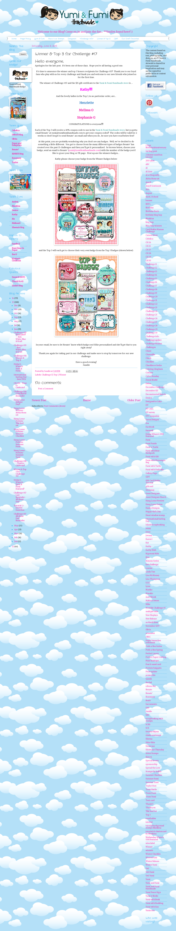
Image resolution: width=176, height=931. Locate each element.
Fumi (148, 440)
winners (149, 850)
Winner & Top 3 (103, 38)
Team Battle (151, 789)
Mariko (149, 590)
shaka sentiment (153, 735)
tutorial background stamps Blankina (155, 827)
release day (151, 686)
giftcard (149, 486)
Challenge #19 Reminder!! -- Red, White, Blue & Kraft (20, 337)
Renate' (15, 149)
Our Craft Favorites (130, 38)
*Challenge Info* (86, 38)
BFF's (148, 204)
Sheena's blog (18, 227)
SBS (147, 715)
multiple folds (152, 611)
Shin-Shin (150, 742)
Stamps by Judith (153, 771)
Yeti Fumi (150, 872)
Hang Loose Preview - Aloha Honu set (20, 411)
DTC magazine (152, 416)
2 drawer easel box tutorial (154, 156)
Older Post (134, 400)
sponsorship (151, 764)
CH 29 (148, 257)
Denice (15, 210)
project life (150, 675)
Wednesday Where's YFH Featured (155, 838)
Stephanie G (86, 117)
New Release (151, 619)
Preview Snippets (153, 668)
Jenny (148, 528)
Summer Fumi (152, 779)
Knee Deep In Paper (18, 249)
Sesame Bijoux (152, 732)
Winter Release (152, 861)
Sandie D (16, 244)
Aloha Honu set (152, 179)
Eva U (14, 254)
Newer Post (39, 400)
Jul (15, 325)
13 (13, 302)
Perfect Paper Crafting (156, 657)
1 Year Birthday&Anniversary (156, 146)
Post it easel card (153, 664)
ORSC (148, 637)
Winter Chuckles (153, 854)
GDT (148, 477)
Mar (16, 533)
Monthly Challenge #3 (155, 608)
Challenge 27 (151, 322)
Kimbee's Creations (16, 260)
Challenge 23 (151, 307)
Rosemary (16, 158)
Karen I (149, 539)
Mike (148, 604)
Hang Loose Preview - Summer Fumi (19, 443)
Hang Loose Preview (155, 501)
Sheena (149, 739)
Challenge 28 (151, 326)
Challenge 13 (151, 271)
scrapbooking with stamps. (154, 720)
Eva (147, 423)
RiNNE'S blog (18, 154)
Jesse (148, 532)
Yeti (147, 868)
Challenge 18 (151, 289)
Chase (148, 351)
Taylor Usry (151, 786)
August (149, 193)
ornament (150, 633)
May (16, 526)
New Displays (152, 615)
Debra (148, 383)
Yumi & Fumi (39, 38)
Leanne (149, 568)
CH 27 (148, 250)
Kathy (15, 214)
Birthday (150, 208)
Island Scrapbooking (155, 525)
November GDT (152, 626)
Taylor (15, 162)
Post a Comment (45, 389)
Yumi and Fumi (152, 883)
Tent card (150, 800)
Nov (16, 309)
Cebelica (16, 130)
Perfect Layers (152, 653)
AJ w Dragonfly (152, 175)
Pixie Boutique (152, 661)
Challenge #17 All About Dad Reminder (20, 517)
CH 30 (148, 260)
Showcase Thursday (155, 750)
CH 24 (148, 242)
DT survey (150, 412)
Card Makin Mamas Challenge (155, 230)
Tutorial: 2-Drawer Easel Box (19, 508)
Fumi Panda (151, 443)
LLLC (148, 583)
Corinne (149, 373)
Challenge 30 (151, 333)
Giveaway (150, 490)
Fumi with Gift (152, 457)
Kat (147, 543)
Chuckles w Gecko (154, 365)
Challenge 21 (151, 300)
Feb (16, 537)
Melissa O (86, 110)
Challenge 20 (151, 297)
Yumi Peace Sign (153, 892)
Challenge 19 (151, 293)
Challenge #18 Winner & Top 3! (20, 358)
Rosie (148, 700)
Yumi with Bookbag (154, 903)
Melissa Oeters (152, 601)
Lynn (148, 586)
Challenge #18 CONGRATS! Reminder (20, 393)
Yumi (148, 879)
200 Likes (150, 161)
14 (13, 298)
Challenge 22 (151, 304)
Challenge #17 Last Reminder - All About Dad (20, 497)
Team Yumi (151, 797)
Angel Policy (25, 38)
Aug (16, 321)
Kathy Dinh (151, 550)
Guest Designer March (156, 497)
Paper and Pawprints (17, 144)
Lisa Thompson (153, 579)
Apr (16, 529)
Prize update (151, 672)
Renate (149, 690)
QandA (149, 679)
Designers (72, 38)
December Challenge (155, 387)
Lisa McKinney (152, 575)
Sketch (149, 757)
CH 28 (148, 253)
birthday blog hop (154, 215)
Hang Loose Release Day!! (19, 402)
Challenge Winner (154, 344)
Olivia (14, 139)
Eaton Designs (152, 420)
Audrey (15, 202)
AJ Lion (149, 171)
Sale (147, 708)
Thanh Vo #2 (17, 281)
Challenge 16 (151, 282)
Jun (16, 329)
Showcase (150, 746)
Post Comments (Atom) (54, 406)
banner (149, 200)
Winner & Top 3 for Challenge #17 (20, 472)
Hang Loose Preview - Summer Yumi (19, 453)
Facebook (150, 427)
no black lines (152, 622)
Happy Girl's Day (153, 512)
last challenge (152, 564)
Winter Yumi (151, 865)
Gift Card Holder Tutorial (153, 481)
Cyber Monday (152, 376)
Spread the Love (153, 768)
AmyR (148, 182)
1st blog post (151, 151)
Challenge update (153, 340)
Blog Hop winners (154, 226)
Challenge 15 (151, 278)
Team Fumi (151, 793)
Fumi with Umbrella (155, 470)
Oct (16, 313)
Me (13, 219)
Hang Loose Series (154, 504)
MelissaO (16, 223)
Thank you (150, 808)
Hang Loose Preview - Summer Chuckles (19, 432)
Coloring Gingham (154, 369)
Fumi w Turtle (152, 447)
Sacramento (151, 704)
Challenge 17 (47, 375)
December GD (152, 391)
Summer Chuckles (154, 775)
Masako (149, 593)
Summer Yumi (152, 782)
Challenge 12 (151, 268)
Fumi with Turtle (153, 466)
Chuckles (150, 362)
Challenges (151, 347)
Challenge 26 (151, 318)
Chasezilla (150, 354)
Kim (147, 557)
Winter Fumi (151, 858)
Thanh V (149, 804)
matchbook (151, 597)
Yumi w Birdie (152, 896)
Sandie (149, 711)
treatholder (151, 818)
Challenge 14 (151, 275)
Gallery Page (151, 473)
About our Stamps (56, 38)
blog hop (150, 222)
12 (13, 546)
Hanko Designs (153, 508)
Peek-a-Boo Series (154, 646)
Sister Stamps (152, 753)
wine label (150, 843)
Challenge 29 (151, 329)
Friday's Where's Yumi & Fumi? (18, 367)
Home (14, 38)
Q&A (116, 38)
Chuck (148, 358)
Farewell (149, 430)
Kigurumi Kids (152, 554)
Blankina (16, 206)
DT (147, 405)
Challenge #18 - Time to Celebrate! (20, 463)
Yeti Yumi (150, 876)
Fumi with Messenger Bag (155, 461)
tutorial (149, 822)
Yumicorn (150, 910)
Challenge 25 (151, 315)
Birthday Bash (152, 211)
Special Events (152, 761)
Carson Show (152, 235)
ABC (147, 164)
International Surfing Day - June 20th (20, 377)
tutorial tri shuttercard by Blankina (156, 832)
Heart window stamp (155, 515)
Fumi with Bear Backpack (152, 452)
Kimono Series (152, 561)
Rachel (149, 682)
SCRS (148, 724)
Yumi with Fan (152, 907)
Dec (16, 305)
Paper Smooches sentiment (153, 641)
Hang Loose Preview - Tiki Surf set (19, 422)
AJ (147, 168)
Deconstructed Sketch (156, 394)
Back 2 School (152, 197)
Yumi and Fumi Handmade (152, 888)
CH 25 (148, 246)
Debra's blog (17, 135)
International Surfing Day (155, 520)
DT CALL (149, 409)
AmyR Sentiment (153, 186)
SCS (147, 728)
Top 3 (56, 375)
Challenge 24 (151, 311)
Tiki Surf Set (151, 811)
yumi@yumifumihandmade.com (84, 150)
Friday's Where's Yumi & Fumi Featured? (19, 484)
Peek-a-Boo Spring (154, 650)
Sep (16, 317)
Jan (16, 541)
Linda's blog (17, 286)
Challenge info (152, 336)
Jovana (149, 535)
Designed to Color (154, 401)
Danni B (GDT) (18, 277)
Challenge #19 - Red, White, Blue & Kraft (20, 348)
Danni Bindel (151, 380)
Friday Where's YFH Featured (155, 435)
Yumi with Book (153, 900)
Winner (62, 375)
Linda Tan (150, 572)
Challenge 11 (151, 264)
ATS (147, 189)
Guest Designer (153, 493)
